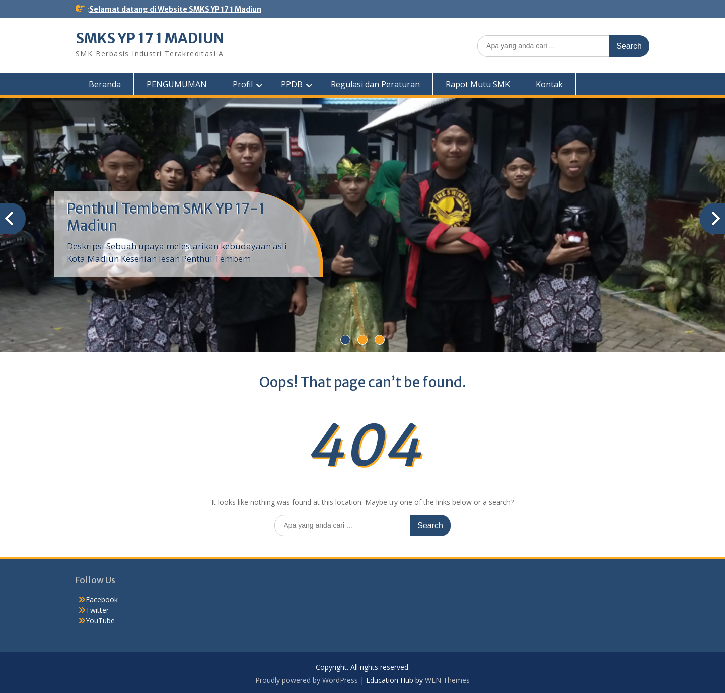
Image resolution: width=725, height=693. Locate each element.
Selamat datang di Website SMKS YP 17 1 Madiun (175, 9)
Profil (243, 84)
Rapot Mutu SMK (478, 84)
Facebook (102, 599)
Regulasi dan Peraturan (375, 84)
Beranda (105, 84)
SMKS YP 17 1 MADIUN (150, 38)
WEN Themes (447, 680)
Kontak (549, 84)
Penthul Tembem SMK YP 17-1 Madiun (166, 217)
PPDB (292, 84)
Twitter (97, 610)
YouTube (100, 621)
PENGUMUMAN (177, 84)
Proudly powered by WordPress (306, 680)
